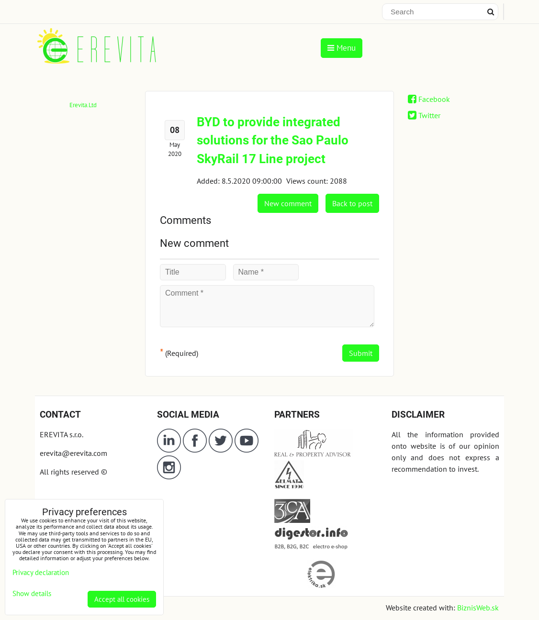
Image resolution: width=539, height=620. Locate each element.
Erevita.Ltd (83, 105)
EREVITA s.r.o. (61, 434)
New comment (288, 203)
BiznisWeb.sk (478, 607)
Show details (31, 594)
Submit (360, 353)
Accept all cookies (121, 599)
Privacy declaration (40, 572)
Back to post (352, 203)
